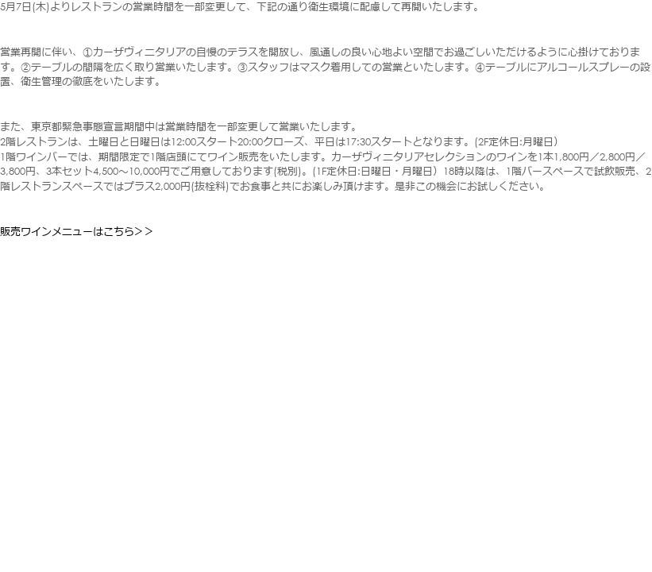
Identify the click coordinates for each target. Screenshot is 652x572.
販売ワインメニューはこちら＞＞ (77, 231)
